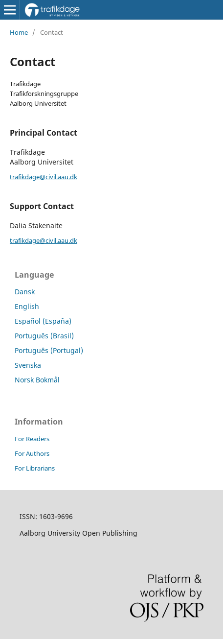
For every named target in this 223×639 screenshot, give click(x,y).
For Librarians (35, 468)
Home (19, 32)
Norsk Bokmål (37, 379)
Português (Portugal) (49, 350)
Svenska (28, 365)
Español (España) (43, 321)
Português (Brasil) (44, 335)
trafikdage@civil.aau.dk (43, 176)
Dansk (25, 291)
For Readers (32, 438)
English (27, 306)
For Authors (32, 453)
